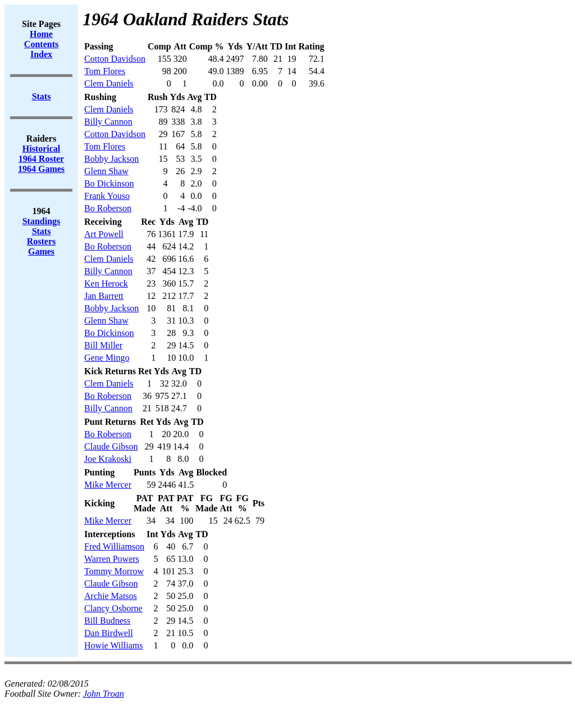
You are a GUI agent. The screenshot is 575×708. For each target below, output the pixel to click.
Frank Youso (107, 196)
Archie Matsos (110, 596)
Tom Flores (104, 71)
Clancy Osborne (113, 608)
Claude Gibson (111, 446)
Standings (41, 221)
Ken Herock (106, 283)
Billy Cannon (108, 121)
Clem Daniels (109, 83)
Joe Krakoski (107, 459)
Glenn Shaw (106, 171)
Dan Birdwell (108, 633)
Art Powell (104, 234)
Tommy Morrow (114, 571)
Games (41, 251)
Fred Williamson (114, 546)
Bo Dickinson (109, 183)
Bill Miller (103, 345)
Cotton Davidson (114, 58)
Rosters (41, 241)
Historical (41, 148)
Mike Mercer (107, 484)
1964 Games (41, 169)
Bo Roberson (107, 208)
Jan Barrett (104, 296)
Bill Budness (107, 620)
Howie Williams (113, 645)
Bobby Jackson (111, 159)
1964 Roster (41, 159)
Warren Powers (111, 559)
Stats (41, 231)
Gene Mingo (106, 357)
